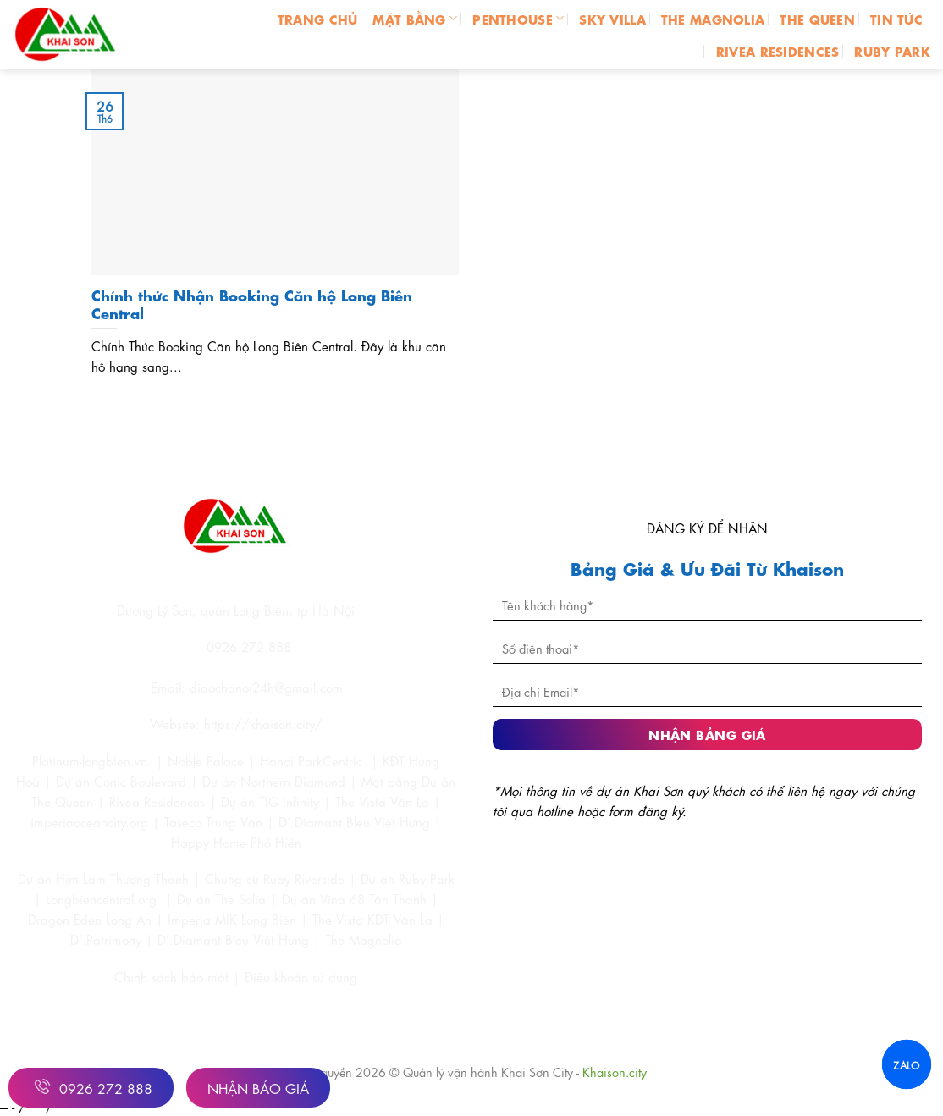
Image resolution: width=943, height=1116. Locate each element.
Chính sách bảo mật (173, 976)
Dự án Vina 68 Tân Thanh (354, 898)
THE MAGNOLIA (712, 18)
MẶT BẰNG (414, 18)
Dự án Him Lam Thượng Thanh (103, 878)
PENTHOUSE (518, 18)
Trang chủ (318, 18)
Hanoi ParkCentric (311, 760)
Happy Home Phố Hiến (236, 841)
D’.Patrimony (105, 939)
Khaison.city (614, 1071)
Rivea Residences (157, 801)
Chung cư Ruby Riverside (275, 878)
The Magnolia (363, 939)
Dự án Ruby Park (408, 878)
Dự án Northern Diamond (273, 780)
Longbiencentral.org (101, 898)
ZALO (906, 1064)
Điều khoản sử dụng (301, 976)
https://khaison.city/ (263, 723)
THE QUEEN (817, 18)
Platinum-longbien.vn (89, 760)
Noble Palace (206, 760)
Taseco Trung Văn (213, 821)
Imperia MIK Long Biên (232, 918)
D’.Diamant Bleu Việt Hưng (233, 939)
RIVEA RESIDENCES (778, 50)
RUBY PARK (892, 50)
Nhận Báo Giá (258, 1088)
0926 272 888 (91, 1086)
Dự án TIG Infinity (270, 801)
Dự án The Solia (221, 898)
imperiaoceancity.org (89, 821)
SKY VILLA (612, 18)
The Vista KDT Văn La (372, 918)
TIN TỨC (896, 18)
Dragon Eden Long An (90, 918)
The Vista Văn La (382, 801)
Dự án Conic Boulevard (121, 780)
